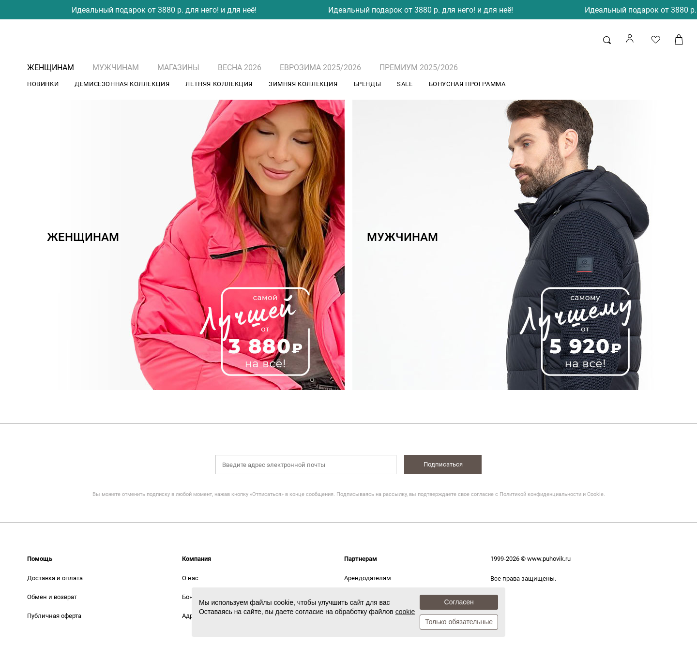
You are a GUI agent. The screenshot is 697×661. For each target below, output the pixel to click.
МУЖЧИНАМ (115, 67)
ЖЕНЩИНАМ (50, 67)
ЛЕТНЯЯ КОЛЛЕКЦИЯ (219, 84)
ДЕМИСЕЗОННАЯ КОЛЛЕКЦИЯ (122, 84)
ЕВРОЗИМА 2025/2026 (320, 67)
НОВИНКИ (43, 84)
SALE (404, 84)
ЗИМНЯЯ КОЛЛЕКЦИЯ (303, 84)
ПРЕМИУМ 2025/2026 (418, 67)
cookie (405, 612)
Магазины (178, 67)
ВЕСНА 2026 (239, 67)
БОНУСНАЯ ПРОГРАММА (467, 84)
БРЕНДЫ (367, 84)
